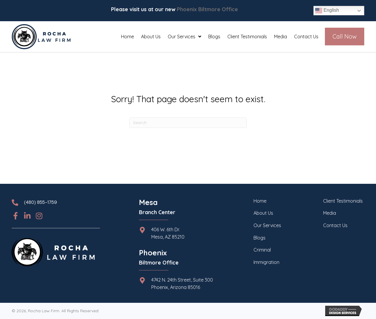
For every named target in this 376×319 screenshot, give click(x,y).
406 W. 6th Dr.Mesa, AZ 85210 (167, 233)
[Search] (188, 123)
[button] (15, 215)
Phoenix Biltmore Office (207, 9)
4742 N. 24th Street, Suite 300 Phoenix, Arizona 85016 (182, 283)
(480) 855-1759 (40, 202)
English (327, 10)
